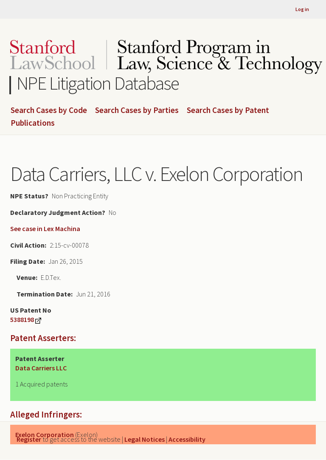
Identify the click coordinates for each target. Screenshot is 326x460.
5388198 (22, 319)
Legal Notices (144, 439)
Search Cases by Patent (228, 110)
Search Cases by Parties (137, 110)
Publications (33, 123)
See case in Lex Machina (45, 228)
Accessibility (187, 439)
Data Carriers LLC (41, 368)
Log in (302, 9)
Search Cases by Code (49, 110)
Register (29, 439)
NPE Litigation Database (98, 83)
